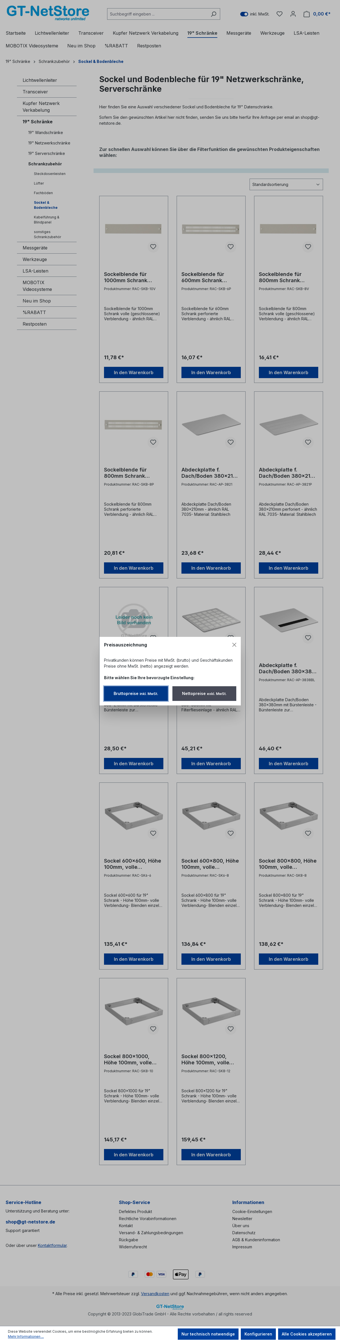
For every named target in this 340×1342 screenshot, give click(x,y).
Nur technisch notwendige (208, 1334)
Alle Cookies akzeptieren (307, 1334)
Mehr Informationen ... (26, 1336)
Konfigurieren (258, 1334)
